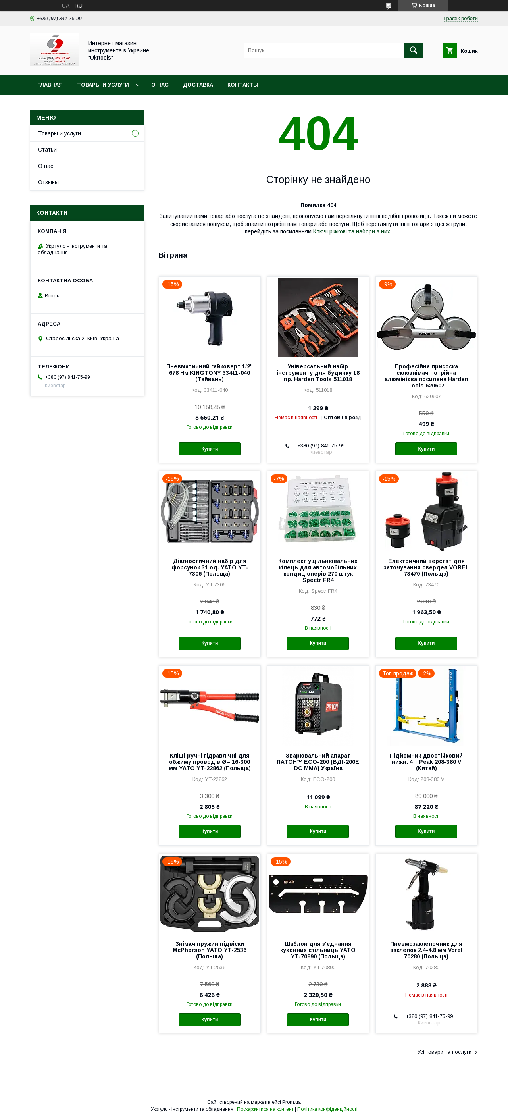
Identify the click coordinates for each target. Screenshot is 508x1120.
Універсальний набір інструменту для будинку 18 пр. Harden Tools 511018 (318, 372)
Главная (50, 85)
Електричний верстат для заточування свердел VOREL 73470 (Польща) (426, 567)
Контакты (242, 85)
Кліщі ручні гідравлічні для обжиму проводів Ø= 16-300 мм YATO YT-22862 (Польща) (210, 761)
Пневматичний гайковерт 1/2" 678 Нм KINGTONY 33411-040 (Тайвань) (209, 372)
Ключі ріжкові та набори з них (351, 231)
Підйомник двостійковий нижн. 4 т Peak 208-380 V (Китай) (426, 761)
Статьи (47, 150)
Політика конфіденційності (327, 1109)
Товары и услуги (103, 85)
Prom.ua (291, 1102)
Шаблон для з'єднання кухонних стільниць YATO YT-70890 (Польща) (318, 950)
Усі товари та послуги (444, 1052)
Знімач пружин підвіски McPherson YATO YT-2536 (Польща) (209, 950)
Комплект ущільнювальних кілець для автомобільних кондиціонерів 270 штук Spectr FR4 (318, 570)
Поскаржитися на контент (265, 1109)
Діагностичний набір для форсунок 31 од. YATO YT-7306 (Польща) (209, 567)
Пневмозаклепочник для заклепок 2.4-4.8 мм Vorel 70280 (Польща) (426, 950)
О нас (160, 85)
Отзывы (48, 182)
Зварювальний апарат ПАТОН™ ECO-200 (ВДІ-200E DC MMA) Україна (318, 761)
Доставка (198, 85)
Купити (209, 449)
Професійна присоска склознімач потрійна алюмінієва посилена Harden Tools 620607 (426, 376)
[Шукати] (413, 50)
